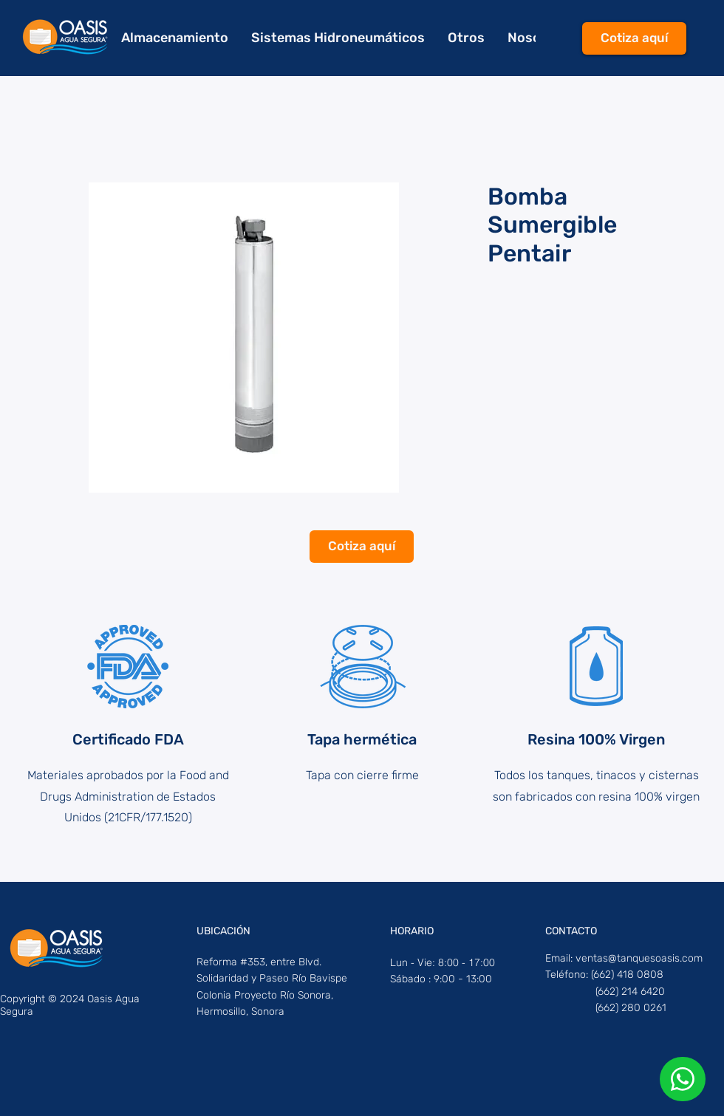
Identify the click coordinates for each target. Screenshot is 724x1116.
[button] (466, 37)
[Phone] (683, 1079)
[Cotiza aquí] (634, 38)
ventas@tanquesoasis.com (639, 958)
